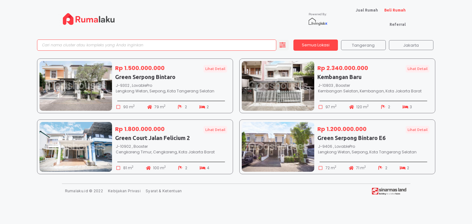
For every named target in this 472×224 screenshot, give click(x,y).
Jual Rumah (367, 10)
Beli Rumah (395, 10)
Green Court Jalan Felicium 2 (152, 139)
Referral (398, 24)
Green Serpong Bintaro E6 (351, 139)
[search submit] (282, 45)
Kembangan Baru (339, 78)
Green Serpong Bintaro (145, 78)
